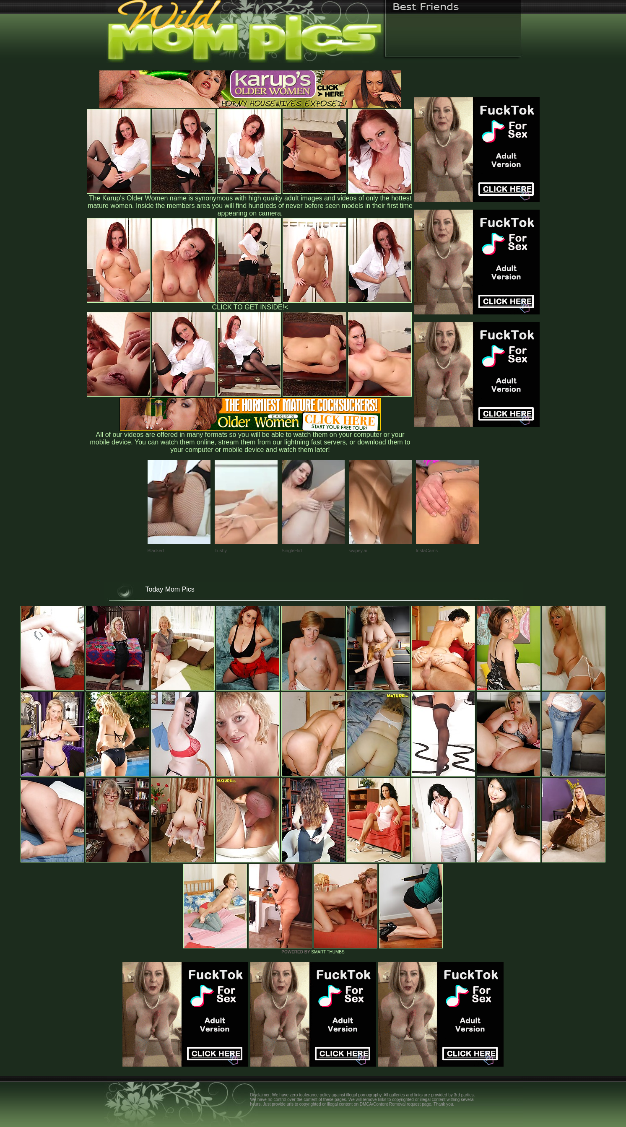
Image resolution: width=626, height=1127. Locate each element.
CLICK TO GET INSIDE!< (250, 307)
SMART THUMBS (327, 952)
